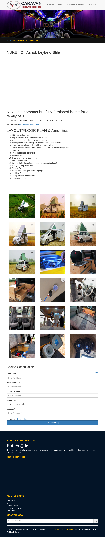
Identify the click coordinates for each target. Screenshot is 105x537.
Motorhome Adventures (29, 125)
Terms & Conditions (14, 508)
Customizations (75, 4)
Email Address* (13, 383)
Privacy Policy (21, 419)
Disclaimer (11, 501)
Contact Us (11, 511)
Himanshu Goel (90, 529)
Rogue (9, 503)
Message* (11, 409)
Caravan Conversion (40, 529)
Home (50, 4)
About (61, 4)
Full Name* (11, 374)
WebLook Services (14, 532)
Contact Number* (14, 391)
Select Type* (12, 400)
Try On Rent (93, 4)
